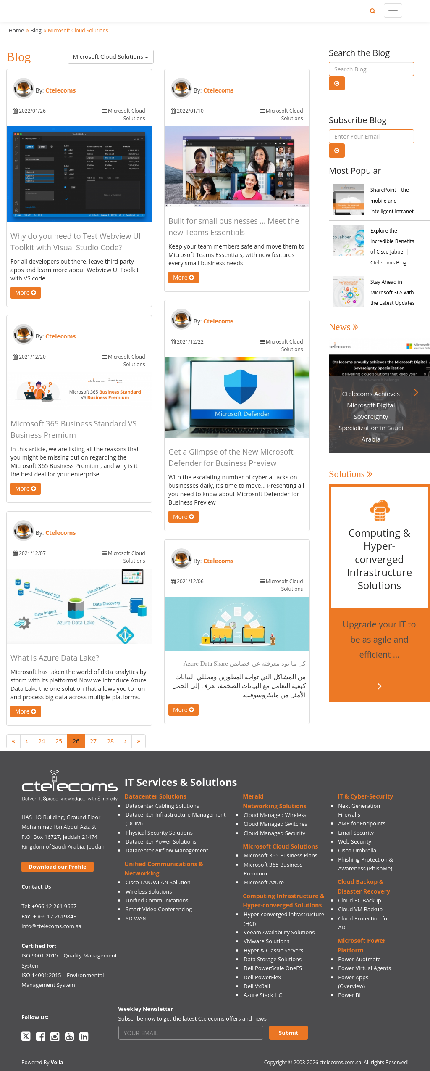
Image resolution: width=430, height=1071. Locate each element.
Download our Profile (57, 866)
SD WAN (136, 918)
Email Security (356, 832)
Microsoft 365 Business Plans (280, 855)
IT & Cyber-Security (365, 796)
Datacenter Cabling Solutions (162, 805)
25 (58, 741)
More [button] (25, 292)
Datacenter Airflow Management (167, 850)
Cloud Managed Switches (275, 824)
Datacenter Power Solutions (161, 841)
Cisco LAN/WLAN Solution (158, 882)
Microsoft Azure (264, 882)
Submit (288, 1033)
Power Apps (353, 977)
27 (93, 741)
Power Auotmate (359, 959)
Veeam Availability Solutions (279, 932)
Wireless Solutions (149, 891)
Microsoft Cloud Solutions (110, 57)
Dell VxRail (257, 986)
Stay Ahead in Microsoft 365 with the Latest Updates (392, 292)
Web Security (354, 841)
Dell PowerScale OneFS (273, 968)
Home (16, 30)
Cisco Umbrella (357, 850)
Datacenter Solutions (155, 796)
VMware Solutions (266, 941)
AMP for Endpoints (361, 823)
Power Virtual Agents (364, 968)
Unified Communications (157, 900)
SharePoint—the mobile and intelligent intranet (392, 200)
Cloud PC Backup (359, 900)
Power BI (349, 995)
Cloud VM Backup (360, 909)
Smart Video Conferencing (159, 909)
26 (76, 741)
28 (110, 741)
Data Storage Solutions (273, 959)
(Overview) (351, 986)
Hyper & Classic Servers (273, 950)
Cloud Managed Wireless (275, 815)
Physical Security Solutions (159, 832)
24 (41, 741)
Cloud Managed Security (274, 833)
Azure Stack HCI (263, 995)
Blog (36, 30)
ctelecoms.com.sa (340, 1062)
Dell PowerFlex (262, 977)
